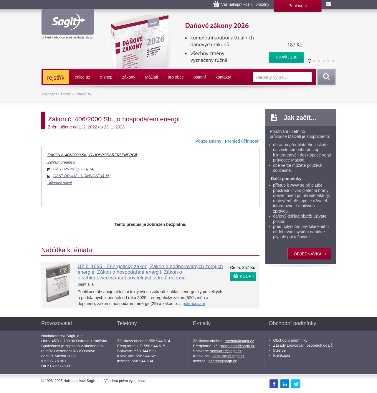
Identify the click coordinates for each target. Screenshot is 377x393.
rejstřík (56, 77)
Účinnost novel (59, 183)
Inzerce (279, 350)
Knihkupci (281, 355)
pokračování (194, 303)
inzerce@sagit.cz (222, 361)
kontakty (223, 77)
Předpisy (83, 94)
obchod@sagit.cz (239, 341)
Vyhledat (325, 77)
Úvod (65, 94)
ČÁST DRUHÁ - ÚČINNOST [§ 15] (81, 176)
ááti (151, 77)
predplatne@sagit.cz (237, 346)
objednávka (307, 254)
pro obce (176, 77)
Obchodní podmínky (290, 340)
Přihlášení (297, 5)
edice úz (82, 77)
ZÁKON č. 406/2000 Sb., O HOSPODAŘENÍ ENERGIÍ (92, 155)
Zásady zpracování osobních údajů (303, 345)
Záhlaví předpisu (61, 162)
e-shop (106, 77)
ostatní (200, 77)
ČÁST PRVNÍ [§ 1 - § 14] (73, 169)
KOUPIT (247, 276)
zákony (128, 77)
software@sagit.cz (226, 351)
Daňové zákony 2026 (205, 17)
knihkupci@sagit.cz (228, 356)
